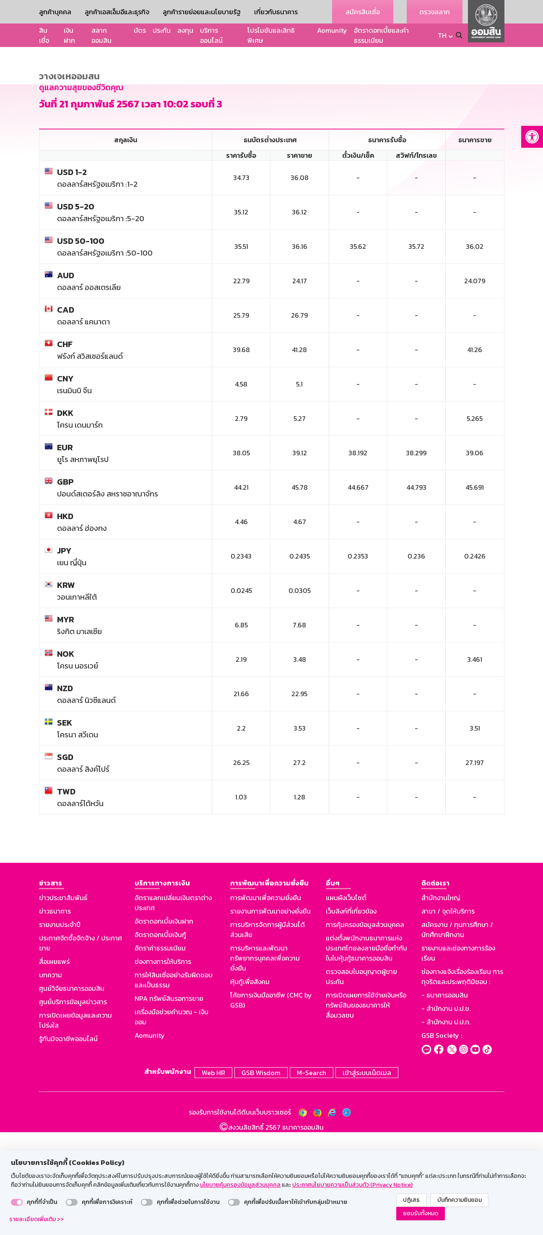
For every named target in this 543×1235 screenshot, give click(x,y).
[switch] (17, 1202)
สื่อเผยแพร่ (54, 1066)
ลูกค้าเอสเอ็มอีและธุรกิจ (117, 12)
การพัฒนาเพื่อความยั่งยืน (265, 1002)
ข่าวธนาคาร (55, 1015)
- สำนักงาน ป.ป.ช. (445, 1113)
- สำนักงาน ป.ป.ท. (445, 1126)
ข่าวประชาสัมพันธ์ (63, 1002)
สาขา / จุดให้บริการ (448, 1015)
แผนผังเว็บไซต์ (346, 1002)
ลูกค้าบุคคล (55, 12)
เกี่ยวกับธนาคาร (276, 12)
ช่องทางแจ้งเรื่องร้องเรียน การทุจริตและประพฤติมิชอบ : (462, 1081)
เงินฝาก (69, 35)
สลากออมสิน (101, 35)
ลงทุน (185, 30)
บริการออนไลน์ (211, 35)
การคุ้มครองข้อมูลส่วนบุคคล (365, 1029)
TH (442, 35)
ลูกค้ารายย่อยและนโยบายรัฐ (202, 12)
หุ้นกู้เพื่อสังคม (250, 1086)
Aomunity (332, 30)
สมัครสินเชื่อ (363, 12)
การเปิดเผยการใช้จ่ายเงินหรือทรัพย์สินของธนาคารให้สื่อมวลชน (366, 1109)
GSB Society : (441, 1140)
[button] (532, 137)
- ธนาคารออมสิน (444, 1099)
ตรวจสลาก (434, 12)
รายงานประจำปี (60, 1029)
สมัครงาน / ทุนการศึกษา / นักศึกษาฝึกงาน (457, 1034)
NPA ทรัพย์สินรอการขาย (169, 1103)
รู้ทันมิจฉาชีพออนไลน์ (68, 1143)
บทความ (50, 1079)
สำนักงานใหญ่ (440, 1002)
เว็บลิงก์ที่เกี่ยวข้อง (351, 1015)
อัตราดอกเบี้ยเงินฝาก (164, 1026)
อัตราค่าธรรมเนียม (160, 1052)
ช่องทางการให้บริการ (163, 1066)
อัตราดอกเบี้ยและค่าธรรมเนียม (381, 35)
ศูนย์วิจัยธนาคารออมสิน (71, 1093)
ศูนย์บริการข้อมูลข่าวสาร (73, 1106)
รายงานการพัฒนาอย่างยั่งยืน (270, 1015)
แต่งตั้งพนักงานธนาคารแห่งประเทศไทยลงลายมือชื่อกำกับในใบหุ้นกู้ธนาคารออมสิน (366, 1052)
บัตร (140, 30)
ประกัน (162, 30)
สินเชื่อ (44, 35)
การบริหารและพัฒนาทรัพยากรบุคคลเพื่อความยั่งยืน (265, 1062)
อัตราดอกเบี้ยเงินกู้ (160, 1039)
